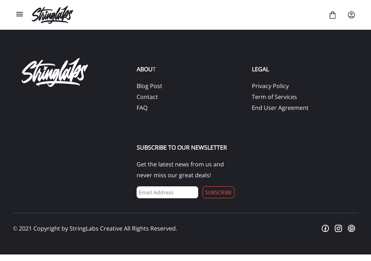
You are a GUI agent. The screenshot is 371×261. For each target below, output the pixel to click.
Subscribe (218, 192)
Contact (147, 97)
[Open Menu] (19, 14)
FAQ (142, 108)
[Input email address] (167, 192)
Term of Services (274, 97)
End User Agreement (280, 108)
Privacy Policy (270, 86)
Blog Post (149, 86)
